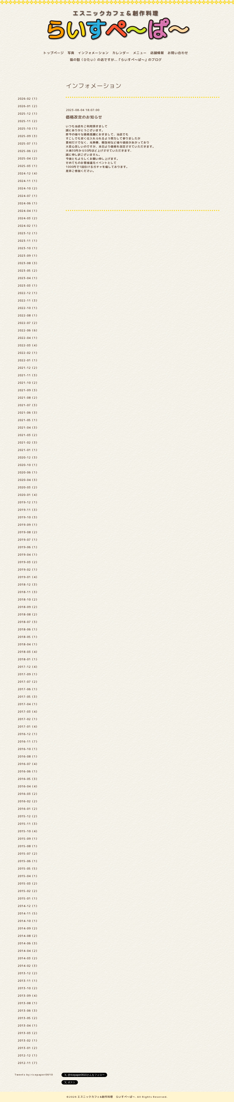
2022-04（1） (28, 338)
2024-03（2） (28, 218)
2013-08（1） (28, 1003)
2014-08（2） (28, 936)
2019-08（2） (28, 532)
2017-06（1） (28, 689)
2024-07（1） (28, 196)
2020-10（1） (28, 465)
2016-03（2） (28, 794)
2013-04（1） (28, 1025)
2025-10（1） (28, 128)
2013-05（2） (28, 1018)
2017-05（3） (28, 697)
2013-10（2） (28, 988)
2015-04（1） (28, 876)
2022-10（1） (28, 308)
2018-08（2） (28, 614)
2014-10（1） (28, 921)
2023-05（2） (28, 271)
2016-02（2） (28, 801)
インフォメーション (93, 53)
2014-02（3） (28, 966)
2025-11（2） (28, 121)
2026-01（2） (28, 106)
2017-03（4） (28, 712)
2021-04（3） (28, 427)
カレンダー (120, 53)
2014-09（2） (28, 928)
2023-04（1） (28, 278)
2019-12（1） (28, 502)
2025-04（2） (28, 158)
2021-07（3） (28, 405)
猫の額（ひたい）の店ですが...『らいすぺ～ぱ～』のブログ (116, 59)
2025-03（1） (28, 166)
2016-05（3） (28, 779)
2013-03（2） (28, 1033)
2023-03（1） (28, 285)
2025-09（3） (28, 136)
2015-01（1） (28, 898)
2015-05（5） (28, 868)
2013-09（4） (28, 996)
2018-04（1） (28, 644)
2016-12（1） (28, 734)
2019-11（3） (28, 510)
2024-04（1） (28, 211)
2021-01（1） (28, 450)
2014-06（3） (28, 943)
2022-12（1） (28, 293)
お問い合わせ (178, 53)
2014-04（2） (28, 951)
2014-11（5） (28, 913)
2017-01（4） (28, 726)
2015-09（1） (28, 839)
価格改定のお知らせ (84, 117)
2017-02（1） (28, 719)
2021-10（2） (28, 383)
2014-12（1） (28, 906)
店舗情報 (157, 53)
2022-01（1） (28, 360)
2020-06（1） (28, 472)
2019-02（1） (28, 570)
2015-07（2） (28, 854)
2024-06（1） (28, 203)
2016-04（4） (28, 786)
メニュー (140, 53)
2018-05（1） (28, 637)
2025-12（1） (28, 114)
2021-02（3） (28, 442)
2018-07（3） (28, 622)
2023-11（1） (28, 241)
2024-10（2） (28, 188)
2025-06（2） (28, 151)
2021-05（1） (28, 420)
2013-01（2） (28, 1048)
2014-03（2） (28, 958)
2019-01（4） (28, 577)
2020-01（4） (28, 495)
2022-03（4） (28, 345)
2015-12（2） (28, 816)
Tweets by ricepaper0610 (34, 1074)
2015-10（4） (28, 831)
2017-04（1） (28, 704)
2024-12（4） (28, 173)
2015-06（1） (28, 861)
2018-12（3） (28, 584)
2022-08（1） (28, 315)
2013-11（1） (28, 981)
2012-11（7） (28, 1063)
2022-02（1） (28, 353)
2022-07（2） (28, 323)
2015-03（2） (28, 883)
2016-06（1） (28, 771)
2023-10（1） (28, 248)
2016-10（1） (28, 749)
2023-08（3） (28, 263)
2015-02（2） (28, 891)
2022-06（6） (28, 330)
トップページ (53, 53)
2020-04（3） (28, 480)
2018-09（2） (28, 607)
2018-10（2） (28, 599)
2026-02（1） (28, 99)
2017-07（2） (28, 682)
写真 (70, 53)
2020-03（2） (28, 487)
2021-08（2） (28, 398)
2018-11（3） (28, 592)
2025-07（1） (28, 143)
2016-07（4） (28, 764)
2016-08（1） (28, 756)
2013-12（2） (28, 973)
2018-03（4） (28, 652)
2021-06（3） (28, 413)
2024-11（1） (28, 181)
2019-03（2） (28, 562)
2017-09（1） (28, 674)
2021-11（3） (28, 375)
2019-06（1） (28, 547)
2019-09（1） (28, 525)
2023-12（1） (28, 233)
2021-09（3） (28, 390)
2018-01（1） (28, 659)
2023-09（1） (28, 256)
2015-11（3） (28, 824)
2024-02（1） (28, 226)
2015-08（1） (28, 846)
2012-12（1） (28, 1055)
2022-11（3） (28, 300)
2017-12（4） (28, 667)
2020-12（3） (28, 457)
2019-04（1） (28, 555)
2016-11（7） (28, 741)
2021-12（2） (28, 368)
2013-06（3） (28, 1011)
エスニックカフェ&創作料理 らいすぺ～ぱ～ (106, 1097)
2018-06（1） (28, 629)
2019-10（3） (28, 517)
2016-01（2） (28, 809)
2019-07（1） (28, 540)
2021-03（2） (28, 435)
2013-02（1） (28, 1040)
